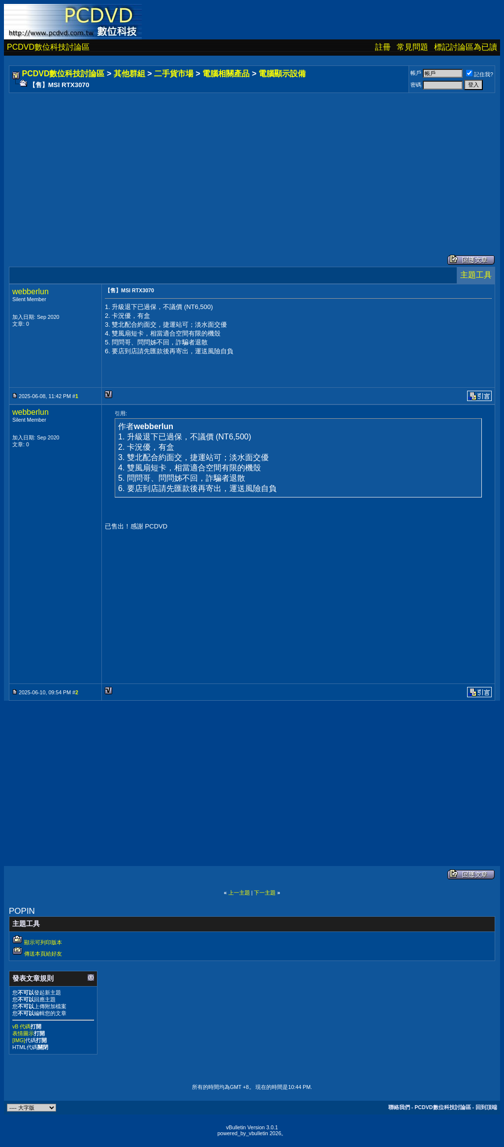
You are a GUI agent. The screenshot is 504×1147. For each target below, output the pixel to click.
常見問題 (412, 47)
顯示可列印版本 (43, 942)
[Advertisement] (252, 164)
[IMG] (18, 1040)
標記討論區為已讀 (465, 47)
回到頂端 (486, 1107)
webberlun (30, 291)
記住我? (479, 74)
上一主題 (239, 893)
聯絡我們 (399, 1107)
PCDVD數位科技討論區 (48, 47)
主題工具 (476, 275)
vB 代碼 (21, 1026)
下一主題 (265, 893)
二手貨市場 (173, 73)
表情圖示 (23, 1033)
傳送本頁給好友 (43, 954)
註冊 (383, 47)
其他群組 (129, 73)
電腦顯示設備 (282, 73)
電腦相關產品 (226, 73)
